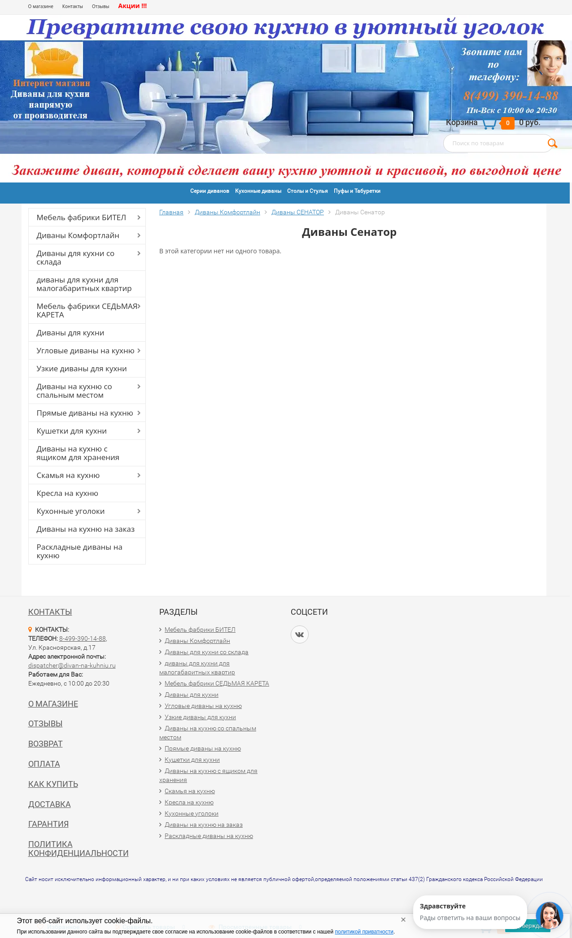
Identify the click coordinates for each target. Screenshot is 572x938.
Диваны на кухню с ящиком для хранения (78, 452)
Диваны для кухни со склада (76, 257)
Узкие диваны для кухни (82, 368)
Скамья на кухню (68, 475)
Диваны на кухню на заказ (86, 529)
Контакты (72, 6)
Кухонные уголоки (71, 511)
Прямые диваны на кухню (85, 413)
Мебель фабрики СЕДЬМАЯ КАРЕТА (87, 310)
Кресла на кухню (68, 493)
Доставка (49, 804)
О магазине (40, 6)
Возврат (45, 743)
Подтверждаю (527, 925)
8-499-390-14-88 (82, 638)
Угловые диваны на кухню (86, 350)
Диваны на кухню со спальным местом (74, 390)
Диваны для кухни (71, 332)
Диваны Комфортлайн (78, 235)
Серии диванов (209, 191)
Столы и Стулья (307, 191)
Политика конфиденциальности (78, 848)
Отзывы (100, 6)
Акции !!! (132, 5)
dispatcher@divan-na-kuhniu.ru (72, 665)
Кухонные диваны (258, 191)
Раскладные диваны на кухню (80, 551)
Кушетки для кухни (72, 431)
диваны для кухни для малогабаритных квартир (84, 283)
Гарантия (48, 824)
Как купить (53, 784)
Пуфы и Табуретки (357, 191)
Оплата (44, 764)
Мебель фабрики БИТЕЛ (82, 217)
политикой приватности (364, 932)
